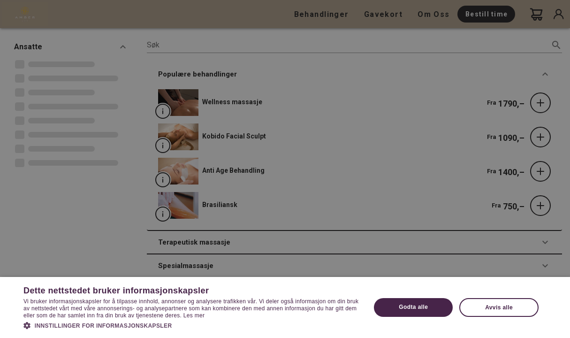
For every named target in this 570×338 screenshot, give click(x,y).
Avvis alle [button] (499, 307)
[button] (191, 325)
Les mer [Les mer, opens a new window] (194, 315)
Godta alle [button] (413, 307)
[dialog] (285, 169)
